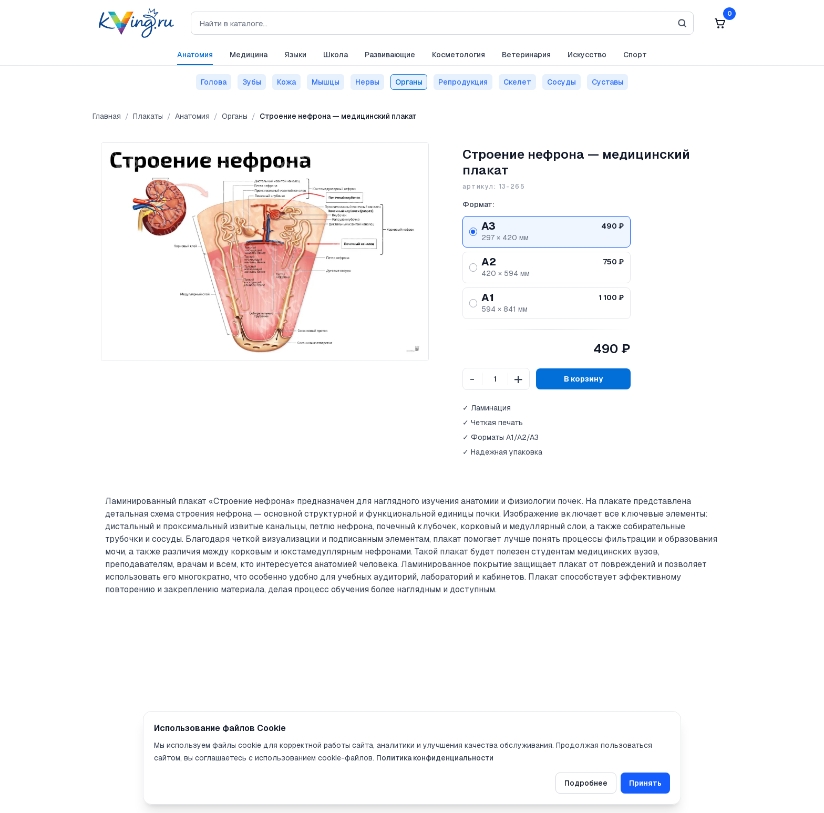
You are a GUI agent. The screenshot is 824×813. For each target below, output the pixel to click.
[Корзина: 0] (720, 23)
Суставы (607, 82)
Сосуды (561, 82)
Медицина (248, 54)
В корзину (583, 379)
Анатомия (195, 54)
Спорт (635, 54)
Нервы (367, 82)
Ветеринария (526, 54)
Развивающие (390, 54)
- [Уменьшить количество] (472, 379)
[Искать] (682, 23)
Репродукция (463, 82)
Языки (295, 54)
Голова (213, 82)
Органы (409, 82)
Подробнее (585, 783)
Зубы (251, 82)
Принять (645, 783)
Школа (335, 54)
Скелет (517, 82)
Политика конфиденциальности (434, 758)
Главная (106, 116)
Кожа (286, 82)
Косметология (458, 54)
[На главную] (133, 23)
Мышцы (325, 82)
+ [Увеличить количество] (518, 378)
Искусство (587, 54)
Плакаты (148, 116)
